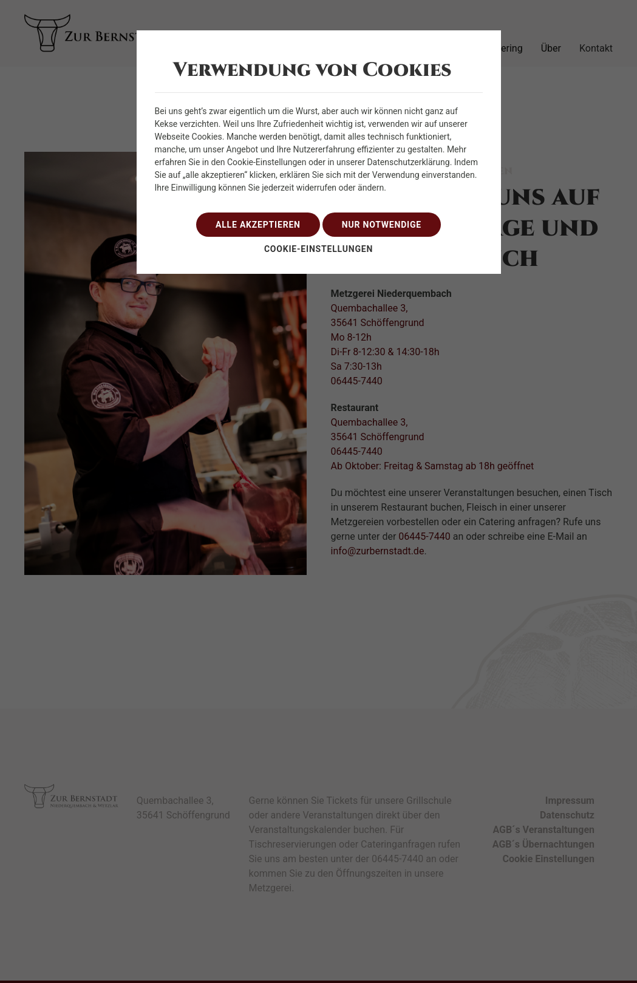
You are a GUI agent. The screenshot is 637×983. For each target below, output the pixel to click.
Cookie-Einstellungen (318, 249)
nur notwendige (381, 225)
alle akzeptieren (258, 225)
